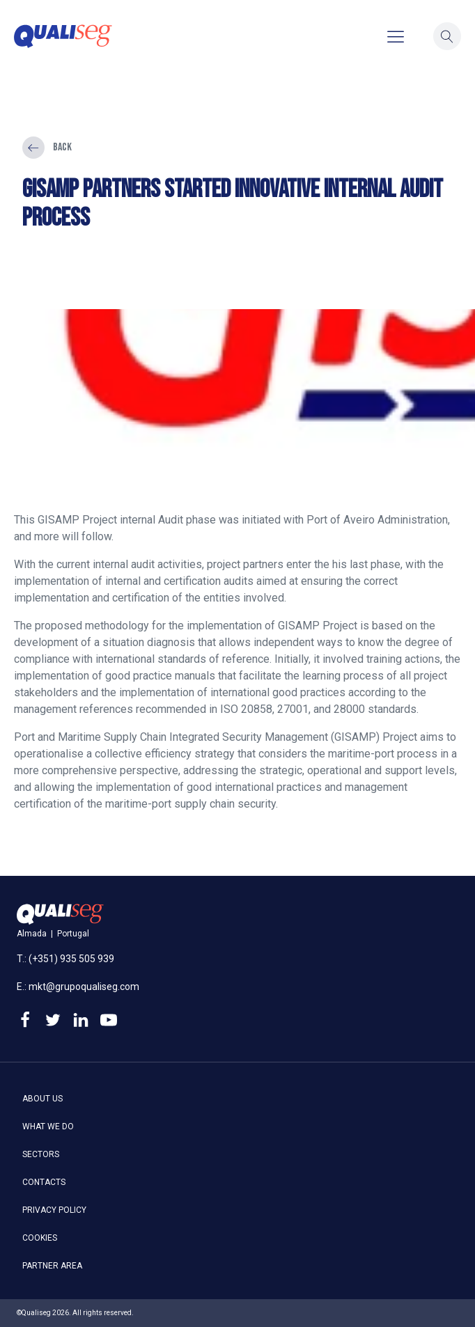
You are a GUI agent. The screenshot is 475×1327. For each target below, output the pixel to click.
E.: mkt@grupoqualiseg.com (78, 986)
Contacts (43, 1182)
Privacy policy (54, 1210)
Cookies (39, 1238)
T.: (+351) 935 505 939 (65, 958)
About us (42, 1099)
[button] (447, 36)
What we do (48, 1126)
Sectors (40, 1154)
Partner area (52, 1266)
